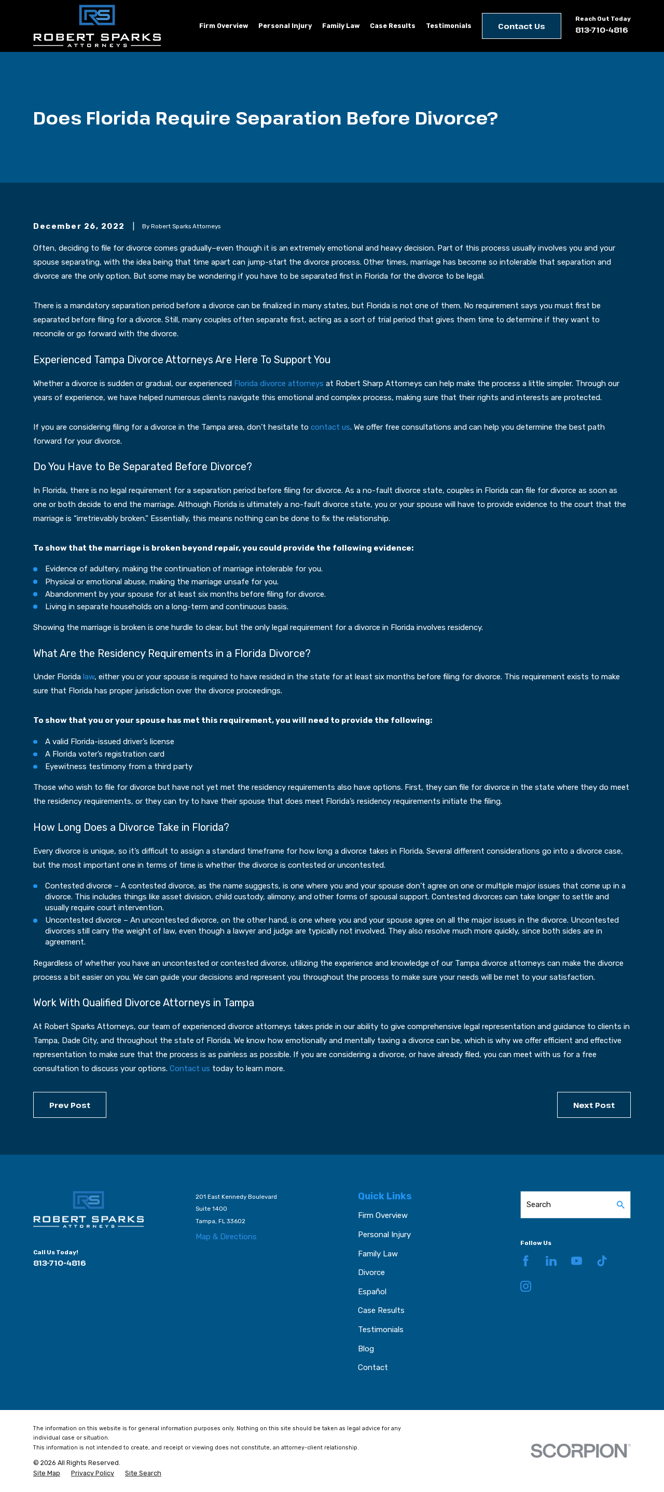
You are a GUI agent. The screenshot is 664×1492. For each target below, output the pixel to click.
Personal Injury (384, 1234)
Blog (366, 1348)
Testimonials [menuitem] (449, 26)
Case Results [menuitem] (393, 26)
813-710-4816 (601, 29)
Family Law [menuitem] (340, 26)
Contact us (190, 1068)
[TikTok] (602, 1260)
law (88, 676)
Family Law (378, 1253)
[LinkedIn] (551, 1260)
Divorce (371, 1272)
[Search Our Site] (621, 1205)
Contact (373, 1367)
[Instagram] (525, 1286)
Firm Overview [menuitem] (223, 26)
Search (539, 1204)
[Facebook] (525, 1260)
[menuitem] (46, 1473)
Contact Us (521, 26)
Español (372, 1291)
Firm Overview (383, 1215)
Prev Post (69, 1105)
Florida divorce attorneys (279, 383)
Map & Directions (226, 1236)
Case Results (381, 1310)
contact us (330, 427)
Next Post (594, 1105)
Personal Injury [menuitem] (285, 26)
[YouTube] (576, 1260)
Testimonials (381, 1329)
